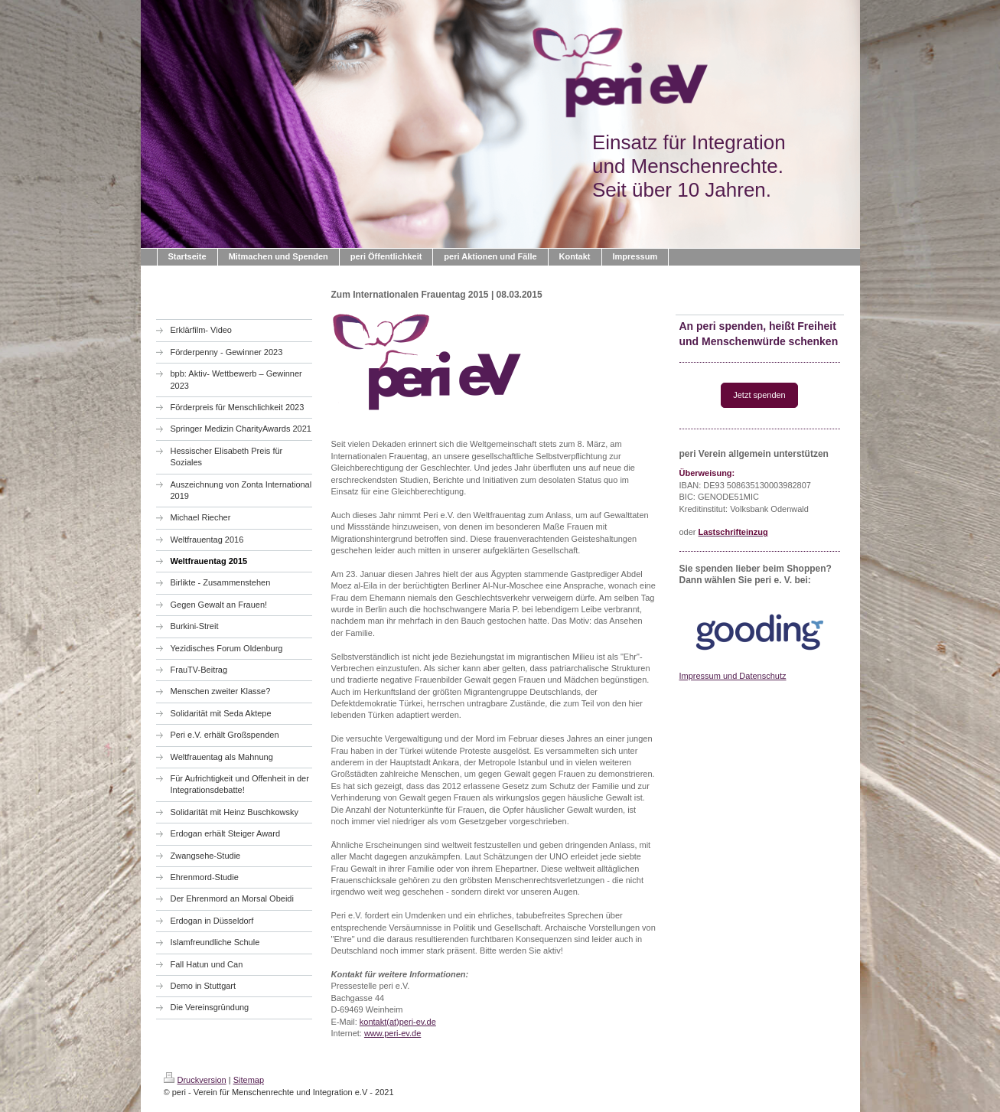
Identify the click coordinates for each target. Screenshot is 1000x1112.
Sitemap (248, 1079)
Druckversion (195, 1079)
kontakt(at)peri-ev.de (398, 1021)
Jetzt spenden (759, 394)
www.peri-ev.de (392, 1033)
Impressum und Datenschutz (733, 675)
